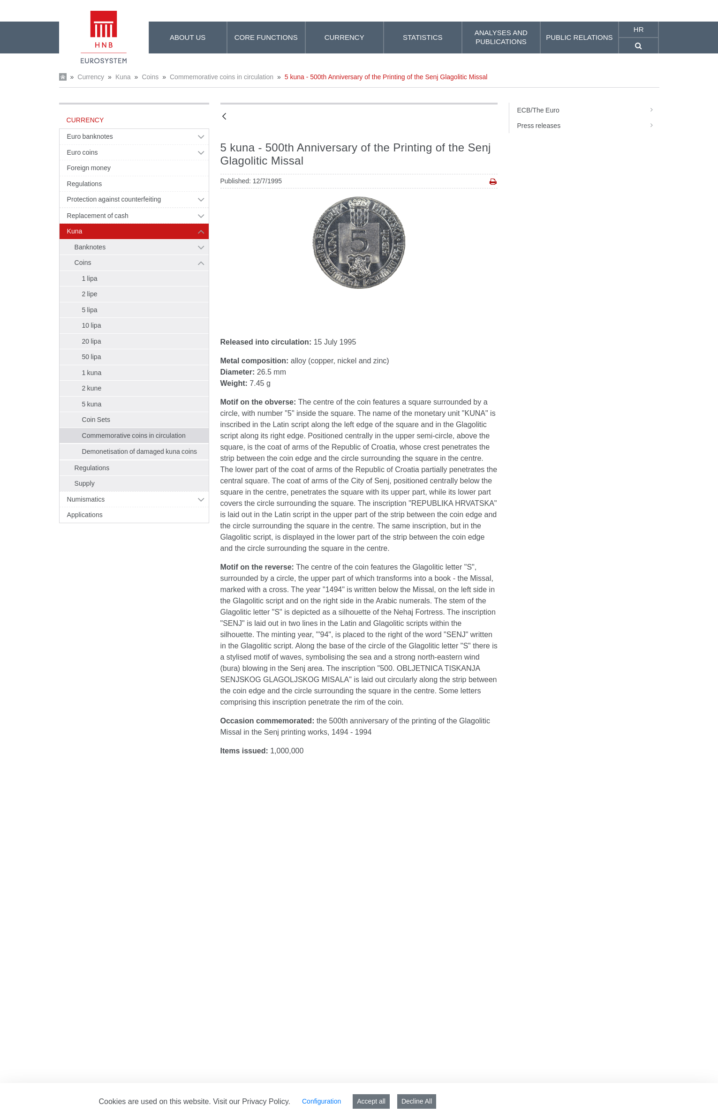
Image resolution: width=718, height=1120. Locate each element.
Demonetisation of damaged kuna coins (139, 451)
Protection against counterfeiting (114, 199)
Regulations (84, 184)
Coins (150, 77)
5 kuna (92, 404)
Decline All (416, 1101)
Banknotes (90, 247)
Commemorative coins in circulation (221, 77)
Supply (85, 483)
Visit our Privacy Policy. (251, 1101)
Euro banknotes (90, 136)
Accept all (371, 1101)
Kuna (123, 77)
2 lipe (90, 294)
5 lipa (90, 310)
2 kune (92, 388)
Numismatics (86, 499)
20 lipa (91, 341)
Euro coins (82, 152)
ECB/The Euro (588, 110)
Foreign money (89, 168)
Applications (85, 515)
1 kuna (92, 372)
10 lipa (91, 325)
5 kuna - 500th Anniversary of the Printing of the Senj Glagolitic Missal (386, 77)
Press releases (588, 125)
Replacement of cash (97, 215)
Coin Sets (96, 419)
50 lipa (91, 357)
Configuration (321, 1101)
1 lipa (90, 278)
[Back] (224, 117)
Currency (90, 77)
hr (639, 29)
